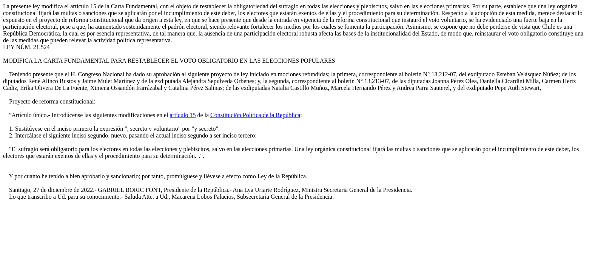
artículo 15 (183, 115)
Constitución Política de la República (255, 115)
